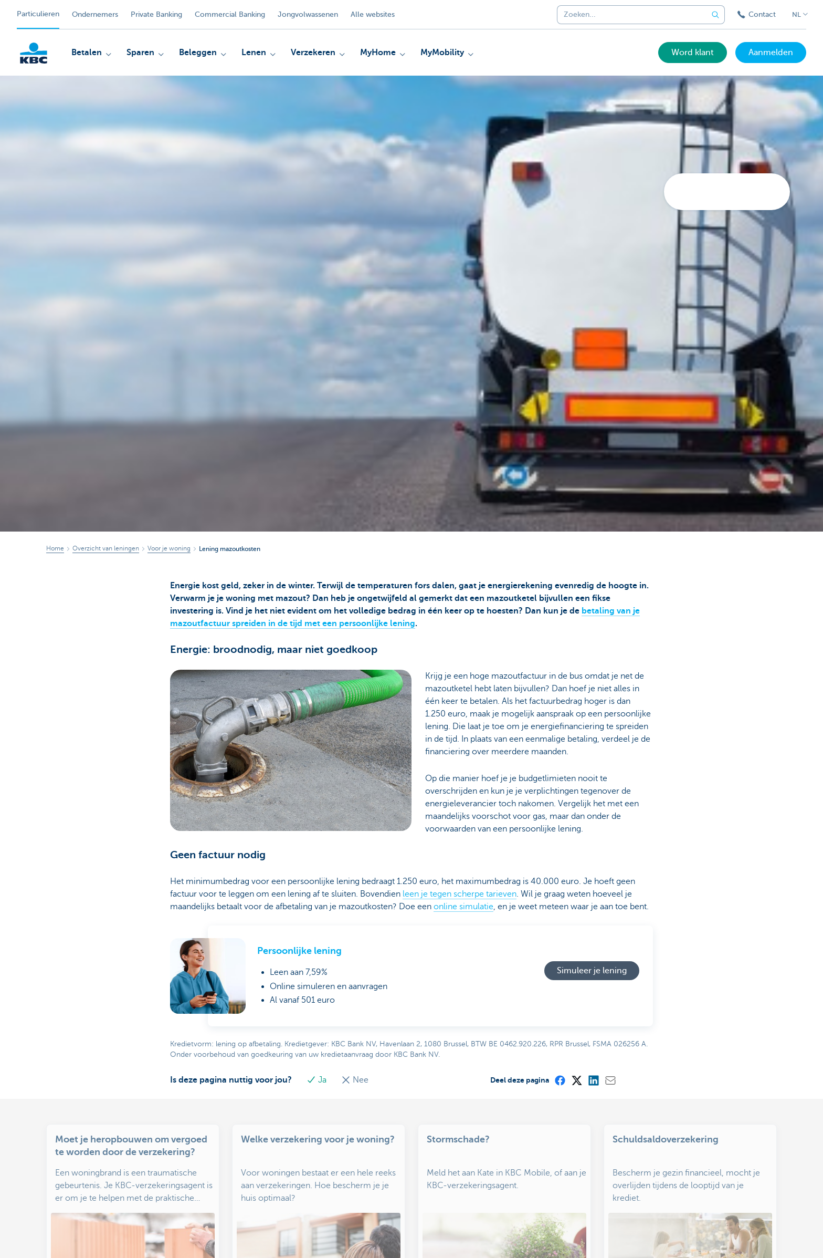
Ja (318, 1080)
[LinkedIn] (593, 1080)
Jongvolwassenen (308, 14)
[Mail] (610, 1080)
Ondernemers (95, 14)
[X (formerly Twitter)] (576, 1080)
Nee (354, 1080)
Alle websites (373, 14)
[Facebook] (559, 1080)
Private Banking (156, 14)
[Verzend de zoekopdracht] (715, 14)
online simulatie (463, 906)
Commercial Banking (230, 14)
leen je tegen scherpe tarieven (459, 894)
